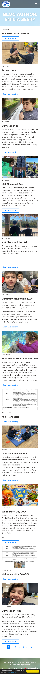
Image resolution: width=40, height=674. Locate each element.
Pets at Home (9, 70)
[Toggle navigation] (36, 4)
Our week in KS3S (11, 611)
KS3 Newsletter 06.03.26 (15, 574)
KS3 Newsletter (10, 417)
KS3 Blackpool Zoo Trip (15, 242)
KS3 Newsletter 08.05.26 (16, 33)
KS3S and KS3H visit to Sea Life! (20, 358)
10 (31, 647)
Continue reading (10, 38)
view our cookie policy (12, 672)
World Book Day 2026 (14, 511)
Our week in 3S (10, 126)
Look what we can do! (14, 453)
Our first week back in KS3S (17, 299)
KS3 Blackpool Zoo (12, 184)
